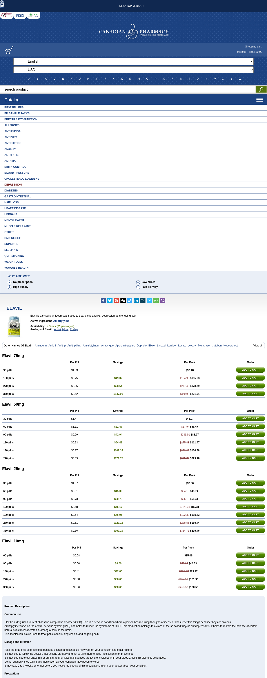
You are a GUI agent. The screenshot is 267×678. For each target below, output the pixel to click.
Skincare (11, 244)
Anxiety (10, 149)
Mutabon (216, 345)
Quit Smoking (14, 255)
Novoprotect (230, 345)
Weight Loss (13, 261)
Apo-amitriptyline (125, 345)
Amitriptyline (61, 321)
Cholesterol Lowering (22, 178)
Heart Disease (15, 208)
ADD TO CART (250, 369)
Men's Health (14, 220)
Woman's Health (16, 267)
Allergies (12, 125)
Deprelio (142, 345)
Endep (74, 329)
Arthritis (11, 155)
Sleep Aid (11, 250)
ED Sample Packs (16, 113)
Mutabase (204, 345)
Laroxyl (161, 345)
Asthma (10, 160)
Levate (182, 345)
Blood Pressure (16, 172)
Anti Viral (11, 137)
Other (9, 232)
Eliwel (151, 345)
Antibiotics (12, 143)
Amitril (52, 345)
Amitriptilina (74, 345)
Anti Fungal (13, 131)
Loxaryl (192, 345)
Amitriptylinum (91, 345)
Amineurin (41, 345)
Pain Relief (12, 238)
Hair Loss (11, 202)
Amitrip (62, 345)
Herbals (10, 214)
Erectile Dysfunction (20, 119)
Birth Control (15, 166)
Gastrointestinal (17, 196)
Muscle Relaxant (17, 226)
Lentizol (171, 345)
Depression (13, 184)
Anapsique (107, 345)
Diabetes (11, 190)
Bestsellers (14, 107)
